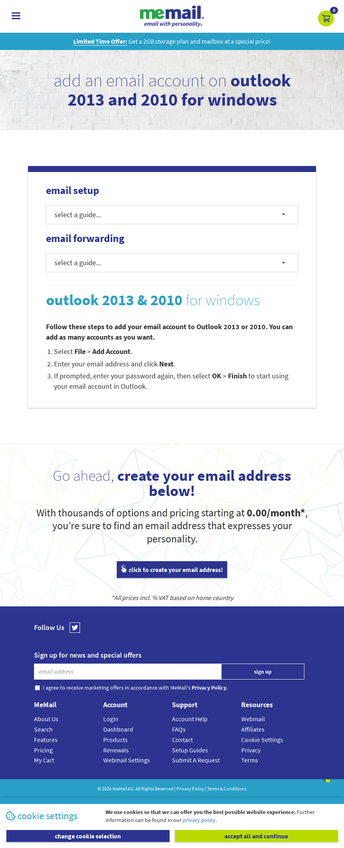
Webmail (253, 719)
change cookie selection (88, 836)
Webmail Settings (126, 760)
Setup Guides (190, 750)
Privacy (250, 750)
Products (115, 740)
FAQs (179, 729)
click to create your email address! (172, 570)
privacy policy (199, 820)
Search (43, 729)
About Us (46, 719)
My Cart (44, 760)
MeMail (119, 789)
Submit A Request (196, 760)
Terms (249, 760)
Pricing (43, 750)
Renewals (116, 750)
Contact (182, 740)
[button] (326, 18)
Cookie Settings (262, 740)
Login (110, 719)
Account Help (190, 719)
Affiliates (252, 729)
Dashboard (118, 729)
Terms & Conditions (226, 789)
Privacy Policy (190, 789)
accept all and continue (256, 836)
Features (46, 740)
